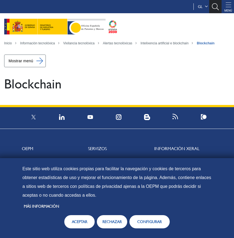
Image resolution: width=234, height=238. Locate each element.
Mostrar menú (21, 61)
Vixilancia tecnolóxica (79, 43)
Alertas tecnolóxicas (117, 43)
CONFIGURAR (149, 222)
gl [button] (203, 6)
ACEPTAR (79, 222)
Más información (41, 206)
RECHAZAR (112, 222)
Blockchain (205, 43)
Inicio (8, 43)
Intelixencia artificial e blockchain (164, 43)
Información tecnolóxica (37, 43)
